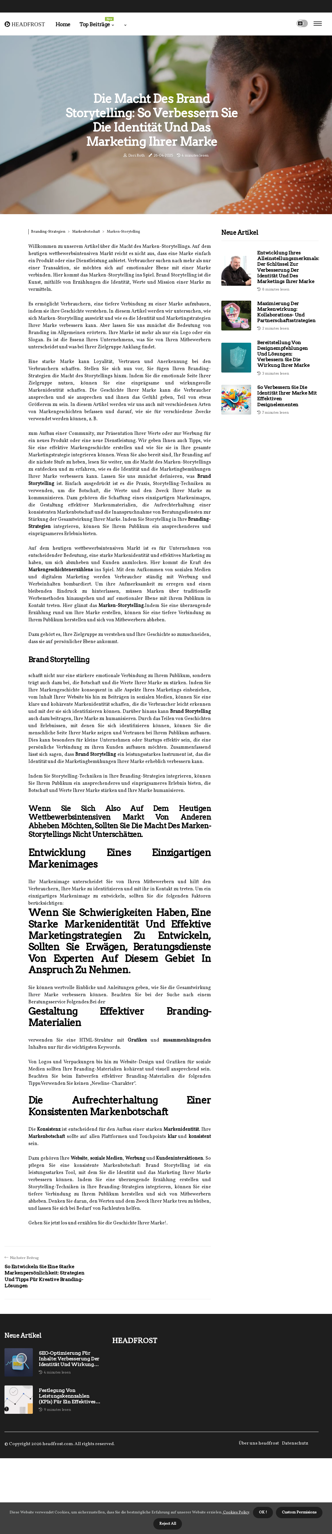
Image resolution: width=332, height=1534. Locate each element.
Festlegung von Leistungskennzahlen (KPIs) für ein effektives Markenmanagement (67, 1396)
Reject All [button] (167, 1524)
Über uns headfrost (259, 1443)
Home (62, 24)
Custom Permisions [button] (299, 1512)
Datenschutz (295, 1443)
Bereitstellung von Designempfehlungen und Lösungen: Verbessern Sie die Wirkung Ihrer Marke (283, 354)
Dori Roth (136, 155)
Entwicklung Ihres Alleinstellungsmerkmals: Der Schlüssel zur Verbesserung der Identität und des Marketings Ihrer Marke (288, 267)
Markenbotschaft (86, 231)
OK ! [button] (263, 1512)
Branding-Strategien (48, 231)
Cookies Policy (235, 1512)
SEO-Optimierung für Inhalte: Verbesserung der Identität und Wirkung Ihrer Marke (69, 1359)
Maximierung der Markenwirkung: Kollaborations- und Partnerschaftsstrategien (286, 312)
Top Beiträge (96, 22)
